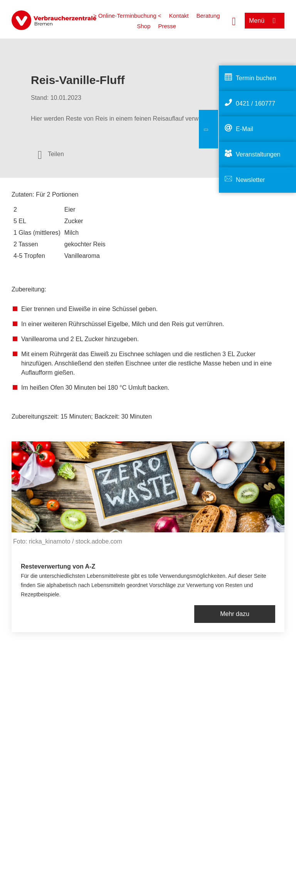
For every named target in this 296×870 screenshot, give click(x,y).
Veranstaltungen (258, 154)
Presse (167, 26)
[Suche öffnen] (234, 20)
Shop (143, 26)
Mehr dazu (234, 614)
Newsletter (250, 180)
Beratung (208, 15)
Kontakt (179, 15)
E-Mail (244, 129)
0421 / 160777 (255, 103)
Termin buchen (256, 78)
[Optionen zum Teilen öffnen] (51, 154)
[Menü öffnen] (264, 21)
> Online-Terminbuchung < (127, 15)
